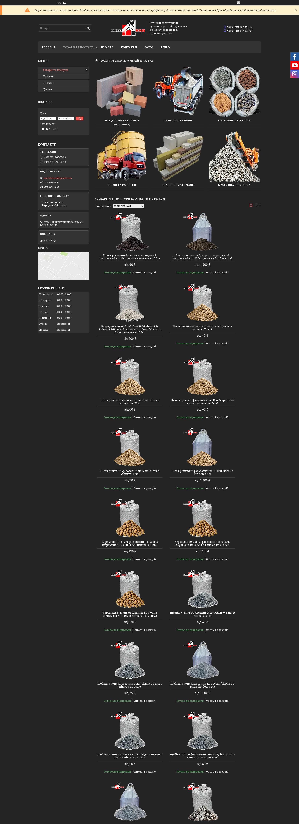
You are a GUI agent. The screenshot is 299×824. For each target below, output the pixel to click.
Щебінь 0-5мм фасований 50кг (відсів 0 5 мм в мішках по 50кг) (122, 552)
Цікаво (47, 89)
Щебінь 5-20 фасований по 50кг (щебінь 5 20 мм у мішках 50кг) (121, 774)
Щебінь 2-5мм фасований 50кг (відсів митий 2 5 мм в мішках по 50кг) (121, 628)
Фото (149, 47)
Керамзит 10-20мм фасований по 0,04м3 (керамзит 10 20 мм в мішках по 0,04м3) (234, 406)
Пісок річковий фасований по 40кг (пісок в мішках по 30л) (178, 334)
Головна (48, 47)
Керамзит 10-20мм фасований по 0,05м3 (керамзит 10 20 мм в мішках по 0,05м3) (122, 480)
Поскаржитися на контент (137, 820)
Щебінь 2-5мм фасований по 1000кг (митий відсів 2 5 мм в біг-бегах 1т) (178, 628)
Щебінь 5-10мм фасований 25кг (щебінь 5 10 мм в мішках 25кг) (234, 626)
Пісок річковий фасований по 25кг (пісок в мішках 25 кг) (121, 334)
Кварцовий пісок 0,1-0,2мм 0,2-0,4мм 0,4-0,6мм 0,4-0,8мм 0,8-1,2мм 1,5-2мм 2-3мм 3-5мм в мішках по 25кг (234, 260)
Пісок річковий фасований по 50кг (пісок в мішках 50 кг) (121, 405)
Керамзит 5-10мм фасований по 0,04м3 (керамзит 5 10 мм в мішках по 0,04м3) (178, 480)
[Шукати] (88, 28)
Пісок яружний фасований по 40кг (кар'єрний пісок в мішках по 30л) (234, 334)
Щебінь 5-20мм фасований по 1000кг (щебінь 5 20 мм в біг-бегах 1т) (178, 775)
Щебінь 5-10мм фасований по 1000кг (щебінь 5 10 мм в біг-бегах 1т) (178, 701)
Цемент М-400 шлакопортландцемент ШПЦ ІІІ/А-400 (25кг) (234, 775)
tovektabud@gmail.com (58, 177)
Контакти (129, 47)
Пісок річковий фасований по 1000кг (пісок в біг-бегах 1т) (178, 405)
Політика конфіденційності (174, 820)
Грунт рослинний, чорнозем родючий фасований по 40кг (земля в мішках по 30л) (121, 258)
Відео (165, 47)
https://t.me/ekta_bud (54, 205)
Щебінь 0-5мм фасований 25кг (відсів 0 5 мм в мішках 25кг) (234, 479)
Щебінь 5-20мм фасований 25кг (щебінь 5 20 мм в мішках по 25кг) (234, 700)
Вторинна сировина (234, 185)
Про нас (107, 47)
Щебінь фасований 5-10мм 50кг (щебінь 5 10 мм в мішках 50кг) (122, 700)
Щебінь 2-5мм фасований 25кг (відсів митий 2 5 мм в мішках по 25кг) (234, 554)
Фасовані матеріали (234, 120)
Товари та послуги (78, 47)
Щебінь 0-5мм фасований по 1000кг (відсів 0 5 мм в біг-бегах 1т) (178, 552)
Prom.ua (170, 816)
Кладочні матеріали (178, 185)
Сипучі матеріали (178, 120)
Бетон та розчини (122, 185)
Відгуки (48, 83)
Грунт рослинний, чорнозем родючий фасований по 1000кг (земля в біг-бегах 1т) (178, 258)
